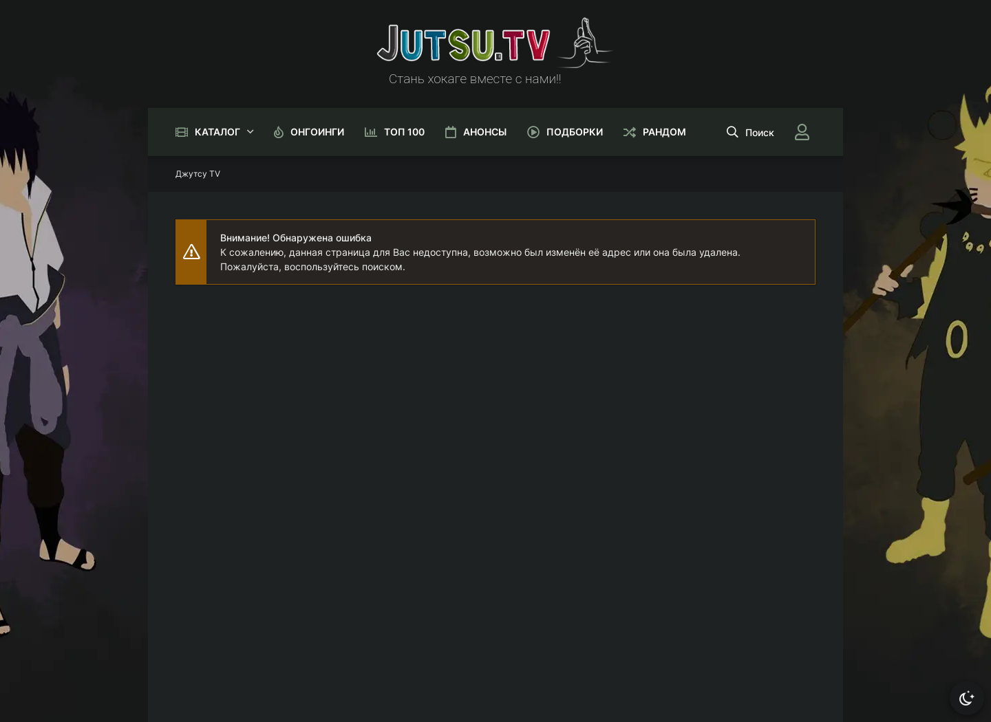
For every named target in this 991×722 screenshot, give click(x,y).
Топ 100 (404, 132)
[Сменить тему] (967, 698)
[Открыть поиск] (750, 132)
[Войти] (802, 132)
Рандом (664, 132)
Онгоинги (317, 132)
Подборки (574, 132)
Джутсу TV (197, 173)
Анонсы (485, 132)
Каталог (217, 132)
